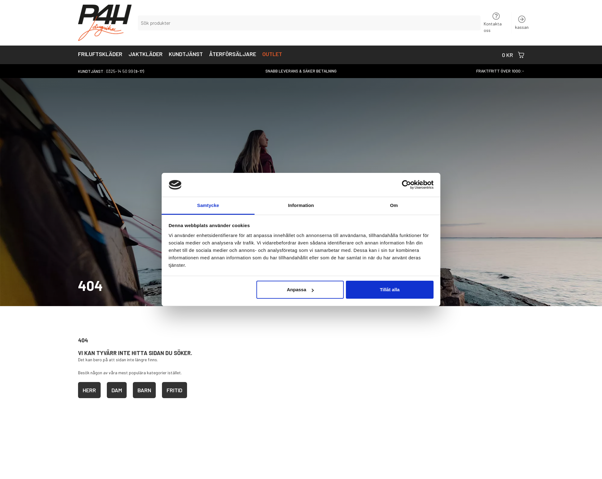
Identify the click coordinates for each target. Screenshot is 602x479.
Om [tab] (394, 205)
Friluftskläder (100, 54)
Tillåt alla (389, 289)
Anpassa (300, 289)
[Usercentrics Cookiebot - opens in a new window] (406, 184)
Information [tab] (301, 205)
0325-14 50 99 (119, 71)
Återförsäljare (232, 54)
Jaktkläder (146, 54)
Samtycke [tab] (208, 205)
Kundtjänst (186, 54)
